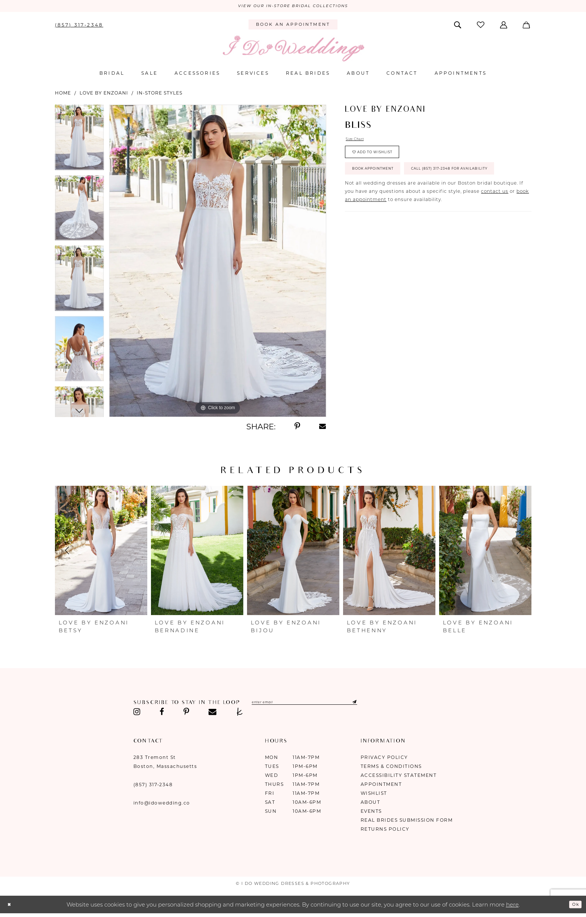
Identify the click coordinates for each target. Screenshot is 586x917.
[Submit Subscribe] (388, 705)
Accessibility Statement (399, 777)
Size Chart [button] (359, 142)
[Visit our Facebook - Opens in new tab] (161, 714)
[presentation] (101, 552)
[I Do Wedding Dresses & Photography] (293, 50)
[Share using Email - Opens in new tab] (323, 428)
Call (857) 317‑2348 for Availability (408, 205)
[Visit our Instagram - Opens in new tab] (137, 714)
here (512, 906)
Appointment (381, 786)
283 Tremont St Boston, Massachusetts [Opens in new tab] (165, 763)
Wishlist (374, 795)
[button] (504, 26)
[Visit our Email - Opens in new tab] (212, 714)
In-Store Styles (159, 95)
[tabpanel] (79, 141)
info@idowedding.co (161, 805)
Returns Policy (385, 831)
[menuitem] (79, 26)
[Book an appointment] (293, 26)
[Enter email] (325, 705)
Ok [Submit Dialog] (573, 906)
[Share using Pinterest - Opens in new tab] (297, 428)
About (370, 804)
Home (63, 95)
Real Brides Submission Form (407, 822)
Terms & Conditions (391, 768)
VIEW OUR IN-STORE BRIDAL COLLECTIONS (292, 7)
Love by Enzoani (104, 95)
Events (371, 813)
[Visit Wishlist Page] (481, 26)
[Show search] (458, 26)
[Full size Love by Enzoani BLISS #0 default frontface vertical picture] (218, 263)
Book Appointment (384, 182)
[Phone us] (79, 26)
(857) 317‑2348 (153, 786)
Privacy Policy (384, 759)
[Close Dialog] (11, 906)
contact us (494, 229)
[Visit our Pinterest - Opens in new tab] (186, 714)
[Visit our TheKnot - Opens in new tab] (239, 714)
